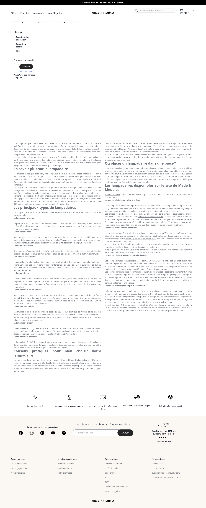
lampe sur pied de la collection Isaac (125, 261)
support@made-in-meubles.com (166, 473)
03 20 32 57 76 (158, 468)
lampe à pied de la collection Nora (140, 238)
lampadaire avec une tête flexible (37, 363)
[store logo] (103, 12)
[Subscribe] (125, 433)
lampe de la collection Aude (150, 216)
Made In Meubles (112, 194)
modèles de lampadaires (33, 204)
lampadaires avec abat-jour (125, 179)
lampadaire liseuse (77, 251)
